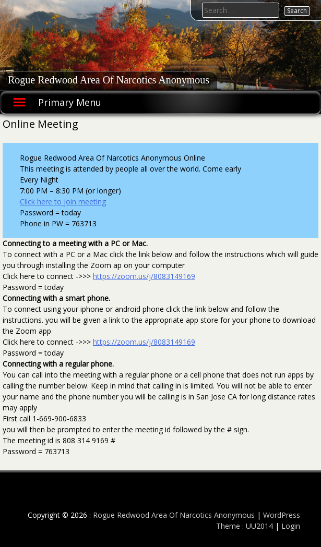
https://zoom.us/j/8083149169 (144, 342)
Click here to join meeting (63, 201)
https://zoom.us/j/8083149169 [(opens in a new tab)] (144, 276)
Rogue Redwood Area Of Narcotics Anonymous (108, 80)
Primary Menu (69, 102)
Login (290, 526)
